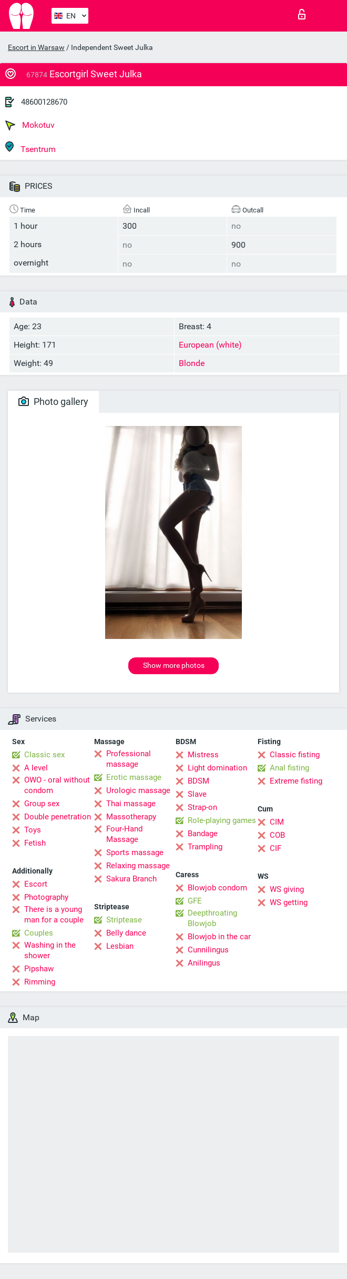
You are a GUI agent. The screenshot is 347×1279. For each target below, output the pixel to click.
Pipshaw (39, 968)
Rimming (39, 982)
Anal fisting (289, 768)
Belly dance (126, 933)
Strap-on (202, 807)
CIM (277, 822)
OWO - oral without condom (57, 785)
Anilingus (204, 963)
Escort (35, 884)
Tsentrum (30, 147)
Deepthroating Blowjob (212, 918)
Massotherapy (131, 816)
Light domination (217, 768)
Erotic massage (133, 777)
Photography (46, 897)
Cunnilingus (208, 950)
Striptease (124, 920)
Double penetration (57, 816)
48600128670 (44, 102)
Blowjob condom (217, 887)
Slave (197, 794)
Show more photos (174, 665)
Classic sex (44, 754)
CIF (275, 848)
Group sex (41, 803)
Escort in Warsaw (36, 47)
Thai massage (131, 803)
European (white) (210, 345)
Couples (38, 933)
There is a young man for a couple (54, 915)
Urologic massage (138, 790)
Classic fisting (295, 754)
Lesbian (120, 946)
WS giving (287, 889)
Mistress (203, 754)
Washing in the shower (50, 950)
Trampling (205, 846)
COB (277, 835)
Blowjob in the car (219, 936)
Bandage (203, 833)
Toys (32, 830)
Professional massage (128, 759)
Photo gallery (53, 401)
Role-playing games (222, 820)
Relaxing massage (138, 865)
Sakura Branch (131, 879)
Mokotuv (30, 125)
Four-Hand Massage (124, 834)
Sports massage (135, 852)
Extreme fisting (296, 781)
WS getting (289, 902)
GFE (195, 901)
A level (36, 768)
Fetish (35, 843)
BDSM (198, 781)
